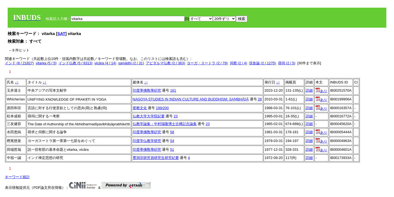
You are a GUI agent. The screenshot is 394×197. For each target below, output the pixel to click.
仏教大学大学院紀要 (149, 116)
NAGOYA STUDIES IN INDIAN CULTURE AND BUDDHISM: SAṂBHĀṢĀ (191, 99)
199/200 (162, 108)
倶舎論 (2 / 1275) (262, 63)
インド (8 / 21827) (19, 63)
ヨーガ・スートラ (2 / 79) (207, 63)
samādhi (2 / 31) (131, 63)
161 (173, 90)
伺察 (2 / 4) (238, 63)
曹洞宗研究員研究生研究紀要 (156, 158)
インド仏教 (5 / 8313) (75, 63)
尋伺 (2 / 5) (287, 63)
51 (172, 149)
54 (172, 141)
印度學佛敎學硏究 (147, 90)
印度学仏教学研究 (147, 141)
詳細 (309, 90)
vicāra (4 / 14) (105, 63)
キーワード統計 (17, 177)
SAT (61, 33)
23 (176, 116)
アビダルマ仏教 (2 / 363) (165, 63)
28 (260, 99)
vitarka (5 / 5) (46, 63)
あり (321, 91)
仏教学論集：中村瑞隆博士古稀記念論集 (165, 124)
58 (172, 132)
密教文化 (140, 108)
